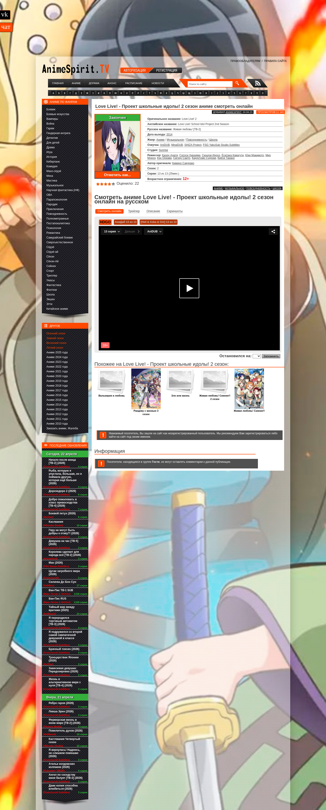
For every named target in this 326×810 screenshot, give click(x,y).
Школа (50, 294)
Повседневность (56, 213)
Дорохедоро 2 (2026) (62, 491)
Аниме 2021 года (57, 371)
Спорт (50, 270)
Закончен (117, 118)
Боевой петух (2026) (62, 513)
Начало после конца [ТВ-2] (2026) (62, 461)
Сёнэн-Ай (52, 261)
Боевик (50, 109)
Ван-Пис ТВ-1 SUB (61, 590)
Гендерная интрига (58, 133)
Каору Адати (170, 155)
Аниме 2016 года (57, 395)
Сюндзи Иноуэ (211, 155)
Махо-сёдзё (53, 171)
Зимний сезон (55, 338)
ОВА (49, 194)
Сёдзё (50, 247)
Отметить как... (117, 175)
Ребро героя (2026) (61, 703)
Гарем (50, 128)
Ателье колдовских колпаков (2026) (62, 765)
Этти (49, 304)
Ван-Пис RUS (57, 598)
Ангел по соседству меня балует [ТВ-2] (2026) (66, 776)
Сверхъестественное (59, 242)
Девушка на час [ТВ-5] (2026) (63, 542)
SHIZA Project (192, 144)
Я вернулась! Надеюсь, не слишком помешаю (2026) (64, 753)
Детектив (52, 137)
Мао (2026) (56, 562)
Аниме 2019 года (57, 381)
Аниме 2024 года (57, 357)
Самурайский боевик (59, 237)
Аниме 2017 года (57, 390)
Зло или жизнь (180, 394)
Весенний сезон (56, 343)
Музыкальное (55, 185)
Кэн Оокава (164, 158)
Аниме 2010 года (57, 423)
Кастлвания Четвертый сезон (64, 740)
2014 (169, 134)
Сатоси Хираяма (189, 155)
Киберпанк (53, 161)
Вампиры (52, 118)
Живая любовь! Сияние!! (249, 409)
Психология (53, 228)
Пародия (52, 204)
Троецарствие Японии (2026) (64, 659)
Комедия (52, 166)
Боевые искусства (57, 114)
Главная (57, 83)
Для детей (52, 142)
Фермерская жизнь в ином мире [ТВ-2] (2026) (64, 721)
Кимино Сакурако (183, 163)
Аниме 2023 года (57, 362)
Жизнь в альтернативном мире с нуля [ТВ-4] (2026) (65, 682)
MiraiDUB (177, 144)
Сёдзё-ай (52, 251)
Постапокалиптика (58, 223)
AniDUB (165, 144)
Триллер (51, 275)
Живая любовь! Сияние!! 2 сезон (214, 396)
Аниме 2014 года (57, 404)
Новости (158, 83)
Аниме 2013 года (57, 409)
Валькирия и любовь (111, 394)
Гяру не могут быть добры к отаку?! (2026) (64, 532)
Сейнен (51, 266)
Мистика (51, 180)
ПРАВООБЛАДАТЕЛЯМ (245, 61)
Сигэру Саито (181, 158)
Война (50, 123)
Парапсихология (56, 199)
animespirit (233, 112)
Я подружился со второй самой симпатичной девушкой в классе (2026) (65, 636)
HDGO (105, 222)
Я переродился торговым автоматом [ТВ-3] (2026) (63, 621)
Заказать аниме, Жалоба (62, 428)
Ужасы (50, 280)
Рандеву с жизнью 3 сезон (146, 411)
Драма (50, 147)
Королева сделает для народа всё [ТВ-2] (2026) (65, 553)
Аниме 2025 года (57, 352)
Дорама (94, 83)
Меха (49, 175)
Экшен (50, 299)
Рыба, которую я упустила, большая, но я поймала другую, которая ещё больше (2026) (65, 477)
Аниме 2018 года (57, 385)
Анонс (112, 83)
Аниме (76, 83)
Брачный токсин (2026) (64, 649)
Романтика (53, 232)
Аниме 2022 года (57, 366)
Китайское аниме (57, 308)
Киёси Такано (226, 158)
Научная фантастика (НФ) (62, 190)
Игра (49, 152)
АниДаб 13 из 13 (126, 222)
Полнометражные (57, 218)
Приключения (55, 209)
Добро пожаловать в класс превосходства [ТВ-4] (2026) (63, 502)
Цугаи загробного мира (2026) (64, 572)
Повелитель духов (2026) (65, 730)
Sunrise (163, 150)
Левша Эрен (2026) (61, 711)
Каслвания (56, 521)
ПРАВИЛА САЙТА (275, 61)
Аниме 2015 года (57, 399)
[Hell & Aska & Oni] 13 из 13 (159, 222)
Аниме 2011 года (57, 418)
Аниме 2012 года (57, 414)
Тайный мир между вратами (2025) (62, 608)
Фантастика (53, 285)
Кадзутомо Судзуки (204, 158)
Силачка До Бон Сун (62, 581)
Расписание (134, 83)
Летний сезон (54, 347)
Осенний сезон (55, 333)
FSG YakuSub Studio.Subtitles (221, 144)
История (51, 156)
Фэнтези (51, 289)
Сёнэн (50, 256)
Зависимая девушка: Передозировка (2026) (63, 670)
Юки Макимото (254, 155)
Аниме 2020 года (57, 376)
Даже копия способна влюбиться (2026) (63, 787)
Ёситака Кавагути (233, 155)
